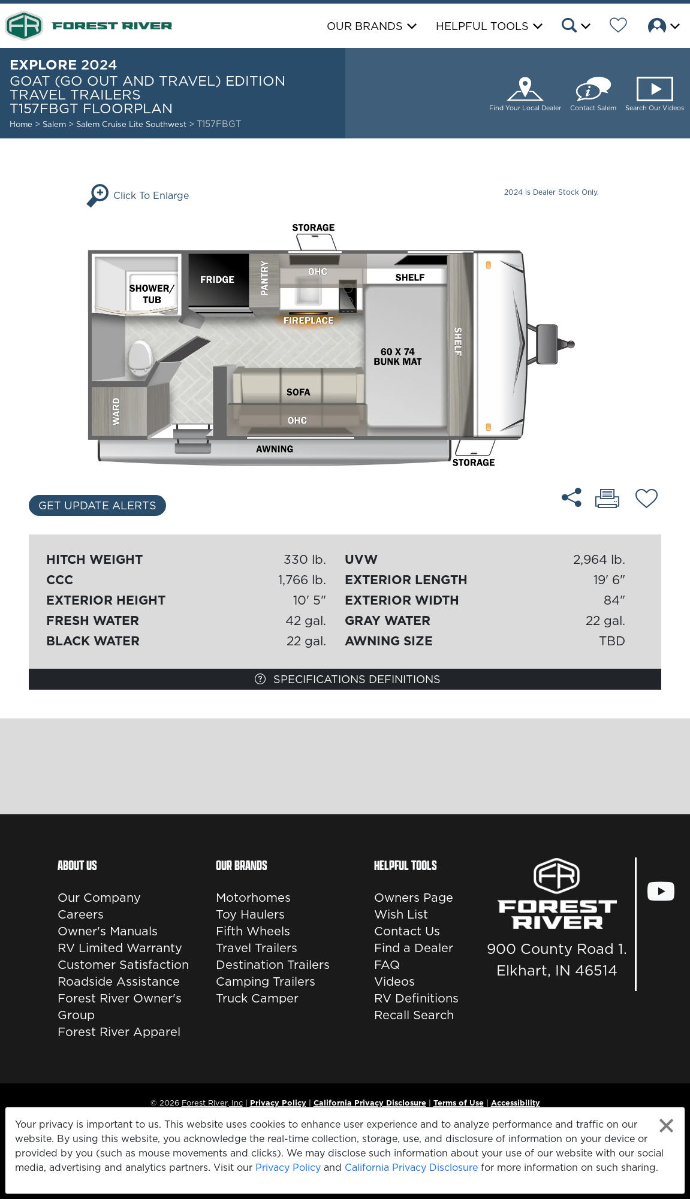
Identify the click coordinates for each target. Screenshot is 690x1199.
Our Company (99, 897)
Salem (54, 124)
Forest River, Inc (212, 1102)
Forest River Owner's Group (120, 1006)
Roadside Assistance (119, 981)
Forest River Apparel (119, 1031)
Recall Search (414, 1015)
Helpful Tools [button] (482, 26)
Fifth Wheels (253, 931)
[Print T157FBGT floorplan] (607, 500)
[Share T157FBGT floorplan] (572, 497)
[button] (575, 27)
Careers (81, 914)
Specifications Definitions (348, 679)
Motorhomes (253, 897)
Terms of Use (458, 1102)
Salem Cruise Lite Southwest (132, 124)
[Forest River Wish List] (618, 27)
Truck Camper (257, 998)
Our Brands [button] (365, 26)
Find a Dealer (413, 948)
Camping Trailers (265, 981)
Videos (394, 981)
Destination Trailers (273, 964)
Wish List (401, 914)
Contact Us (407, 931)
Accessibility (515, 1102)
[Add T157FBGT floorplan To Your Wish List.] (646, 500)
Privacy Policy (288, 1167)
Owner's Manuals (108, 931)
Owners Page (413, 897)
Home (21, 124)
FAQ (387, 964)
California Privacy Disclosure (411, 1167)
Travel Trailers (256, 948)
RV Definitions (416, 998)
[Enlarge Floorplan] (345, 344)
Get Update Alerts (97, 505)
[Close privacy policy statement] (666, 1125)
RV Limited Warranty (120, 948)
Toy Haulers (250, 914)
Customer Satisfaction (123, 964)
